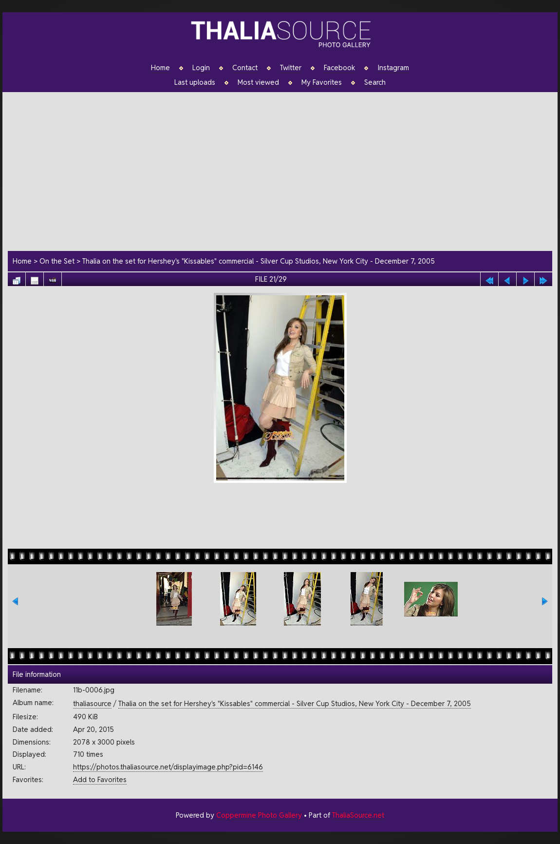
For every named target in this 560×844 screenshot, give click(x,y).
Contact (245, 67)
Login (201, 67)
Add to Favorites (100, 779)
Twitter (290, 67)
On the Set (57, 261)
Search (375, 82)
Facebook (339, 67)
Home (160, 67)
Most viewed (258, 82)
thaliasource (92, 703)
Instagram (393, 67)
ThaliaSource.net (358, 815)
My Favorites (321, 82)
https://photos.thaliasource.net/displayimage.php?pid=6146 (168, 766)
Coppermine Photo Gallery (259, 815)
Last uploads (194, 82)
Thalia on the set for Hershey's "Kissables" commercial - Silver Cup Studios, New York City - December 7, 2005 (258, 261)
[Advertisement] (284, 170)
